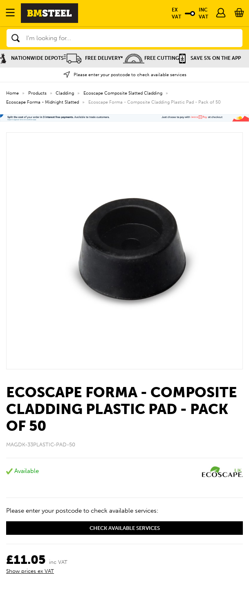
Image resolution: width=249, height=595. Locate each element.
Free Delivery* (93, 58)
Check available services (125, 528)
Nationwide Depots (32, 58)
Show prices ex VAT (30, 571)
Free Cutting (151, 58)
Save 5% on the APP (210, 58)
